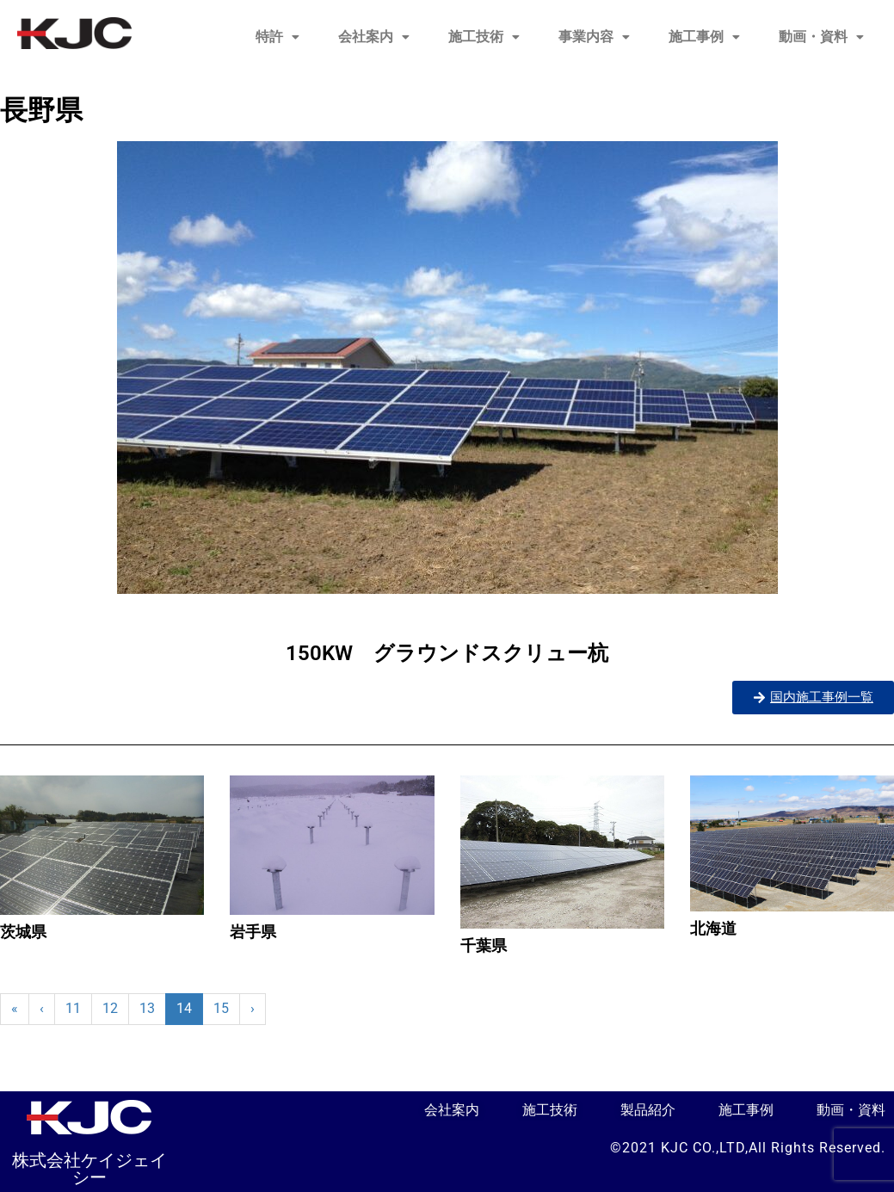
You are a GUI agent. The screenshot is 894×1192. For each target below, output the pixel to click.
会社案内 (374, 36)
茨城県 (23, 932)
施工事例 (704, 36)
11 (73, 1008)
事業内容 (594, 36)
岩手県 (253, 932)
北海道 (713, 928)
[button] (277, 37)
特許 (277, 36)
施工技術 (484, 36)
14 (184, 1008)
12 (110, 1008)
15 (221, 1008)
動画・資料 (821, 36)
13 (147, 1008)
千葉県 (483, 945)
